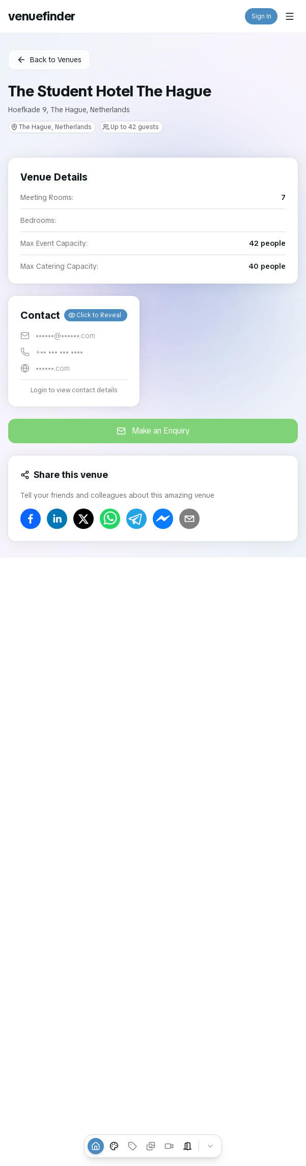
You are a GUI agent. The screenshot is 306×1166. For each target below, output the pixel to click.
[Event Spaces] (187, 1146)
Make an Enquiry (153, 430)
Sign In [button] (261, 16)
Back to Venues (49, 59)
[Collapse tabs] (210, 1146)
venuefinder (41, 16)
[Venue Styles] (114, 1146)
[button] (74, 351)
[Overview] (96, 1146)
